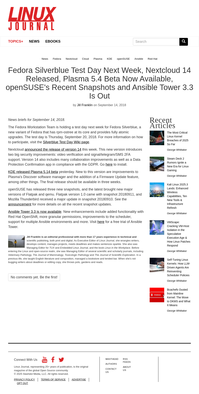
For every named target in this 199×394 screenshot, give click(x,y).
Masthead (112, 359)
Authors (111, 364)
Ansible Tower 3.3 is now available (34, 212)
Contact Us (111, 370)
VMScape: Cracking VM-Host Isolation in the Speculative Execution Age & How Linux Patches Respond (178, 234)
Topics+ (15, 41)
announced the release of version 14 (53, 149)
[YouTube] (44, 361)
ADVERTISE (79, 379)
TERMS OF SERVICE (53, 379)
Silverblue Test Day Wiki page (66, 142)
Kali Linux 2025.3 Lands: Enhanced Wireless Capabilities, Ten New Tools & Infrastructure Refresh (177, 196)
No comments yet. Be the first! (34, 277)
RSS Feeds (127, 360)
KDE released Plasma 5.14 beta (33, 172)
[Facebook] (53, 361)
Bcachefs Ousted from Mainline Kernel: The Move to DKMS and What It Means (178, 297)
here (109, 164)
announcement (19, 204)
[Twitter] (61, 361)
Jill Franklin (85, 105)
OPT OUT (22, 383)
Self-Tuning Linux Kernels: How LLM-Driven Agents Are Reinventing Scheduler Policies (178, 267)
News (34, 41)
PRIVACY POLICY (24, 379)
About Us (127, 368)
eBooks (52, 41)
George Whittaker (177, 149)
